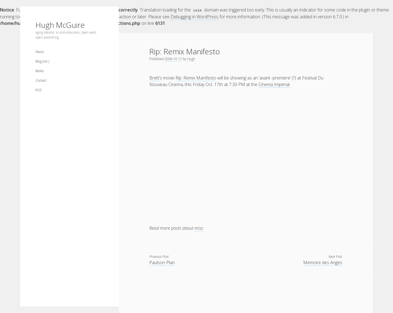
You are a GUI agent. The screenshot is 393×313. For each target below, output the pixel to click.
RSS (38, 90)
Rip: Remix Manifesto (195, 78)
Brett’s (155, 78)
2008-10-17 (173, 58)
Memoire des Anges (322, 262)
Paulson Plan (162, 262)
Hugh (191, 58)
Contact (40, 80)
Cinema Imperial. (274, 84)
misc (199, 228)
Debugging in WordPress (194, 16)
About (39, 51)
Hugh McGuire (60, 25)
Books (39, 71)
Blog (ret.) (42, 61)
